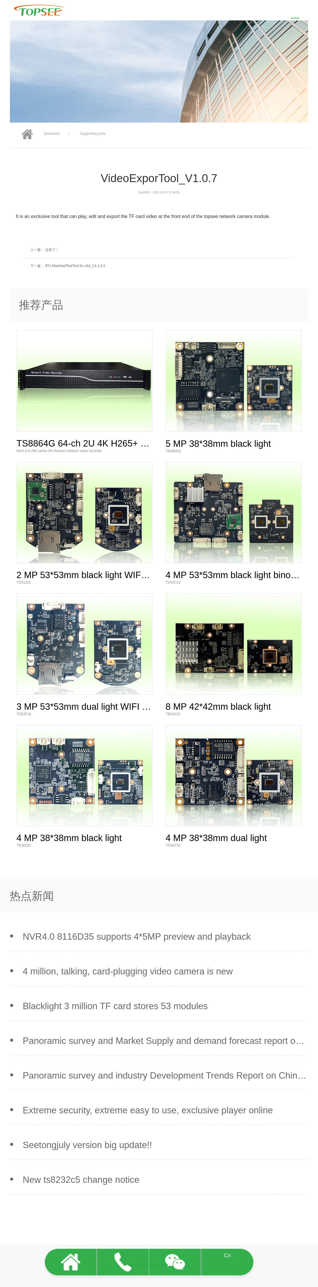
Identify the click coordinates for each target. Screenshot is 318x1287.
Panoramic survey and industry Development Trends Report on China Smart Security (162, 1075)
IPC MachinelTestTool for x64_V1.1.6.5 (75, 266)
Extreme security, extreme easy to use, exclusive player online (148, 1110)
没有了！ (51, 250)
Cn (227, 1255)
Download (51, 134)
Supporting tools (92, 134)
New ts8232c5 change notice (81, 1180)
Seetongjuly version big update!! (87, 1145)
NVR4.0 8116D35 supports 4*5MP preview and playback (137, 937)
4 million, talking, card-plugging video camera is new (128, 971)
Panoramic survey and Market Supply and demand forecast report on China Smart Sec (161, 1041)
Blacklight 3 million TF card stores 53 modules (115, 1006)
